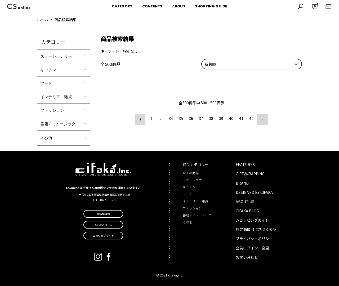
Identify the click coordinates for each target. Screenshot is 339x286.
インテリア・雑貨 (56, 97)
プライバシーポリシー (254, 238)
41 (241, 118)
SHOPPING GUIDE (211, 6)
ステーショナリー (56, 56)
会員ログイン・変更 (252, 248)
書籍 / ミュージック (57, 124)
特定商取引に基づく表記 (256, 229)
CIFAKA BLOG (247, 210)
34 (171, 118)
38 (211, 118)
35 (181, 118)
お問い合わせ (247, 257)
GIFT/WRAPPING (250, 173)
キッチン (48, 70)
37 (201, 118)
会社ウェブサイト (103, 236)
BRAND (242, 183)
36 (191, 118)
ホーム (42, 19)
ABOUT (178, 6)
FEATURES (245, 164)
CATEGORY (122, 6)
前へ (141, 118)
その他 (46, 138)
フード (46, 83)
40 (231, 118)
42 (251, 118)
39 (221, 118)
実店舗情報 (103, 214)
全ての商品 (191, 173)
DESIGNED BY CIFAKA (254, 192)
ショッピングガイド (252, 220)
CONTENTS (152, 6)
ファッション (52, 110)
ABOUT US (245, 201)
